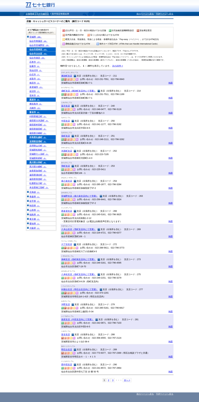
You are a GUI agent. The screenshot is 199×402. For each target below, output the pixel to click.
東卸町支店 (66, 76)
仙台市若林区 (38, 49)
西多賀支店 (66, 211)
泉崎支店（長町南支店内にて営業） (78, 259)
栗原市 (34, 99)
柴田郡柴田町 (38, 129)
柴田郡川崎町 (38, 133)
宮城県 (35, 37)
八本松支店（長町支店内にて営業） (78, 274)
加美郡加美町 (38, 170)
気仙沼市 (35, 70)
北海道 (34, 192)
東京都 (34, 219)
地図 (170, 83)
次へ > (127, 380)
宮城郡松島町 (38, 150)
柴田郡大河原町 (39, 120)
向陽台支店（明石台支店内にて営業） (79, 289)
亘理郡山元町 (38, 145)
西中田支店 (66, 364)
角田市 (34, 83)
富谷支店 (65, 334)
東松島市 (35, 104)
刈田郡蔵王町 (38, 116)
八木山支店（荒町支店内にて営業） (78, 229)
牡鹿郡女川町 (38, 183)
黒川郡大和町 (38, 162)
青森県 (34, 196)
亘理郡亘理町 (38, 141)
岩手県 (34, 201)
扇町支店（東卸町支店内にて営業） (78, 91)
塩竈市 (34, 66)
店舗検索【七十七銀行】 (38, 14)
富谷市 (34, 112)
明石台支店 (66, 349)
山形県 (34, 210)
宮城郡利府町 (38, 158)
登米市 (34, 95)
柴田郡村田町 (38, 124)
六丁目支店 (66, 244)
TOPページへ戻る (164, 14)
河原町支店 (66, 151)
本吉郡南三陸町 (39, 187)
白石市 (34, 74)
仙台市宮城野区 (39, 45)
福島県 (34, 214)
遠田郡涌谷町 (38, 175)
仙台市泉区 (37, 58)
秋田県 (34, 205)
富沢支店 (65, 106)
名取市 (35, 78)
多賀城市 (36, 87)
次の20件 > (117, 66)
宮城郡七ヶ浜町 (39, 154)
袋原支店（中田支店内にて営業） (77, 319)
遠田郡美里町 (38, 179)
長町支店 (65, 136)
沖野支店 (65, 304)
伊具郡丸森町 (38, 137)
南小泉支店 (66, 181)
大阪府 (34, 228)
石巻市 (35, 62)
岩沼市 (34, 91)
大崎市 (35, 108)
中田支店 (65, 121)
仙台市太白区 (38, 53)
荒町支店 (65, 166)
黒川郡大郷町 (38, 166)
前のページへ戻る (145, 14)
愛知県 (34, 223)
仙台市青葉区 (38, 41)
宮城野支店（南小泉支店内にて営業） (79, 196)
